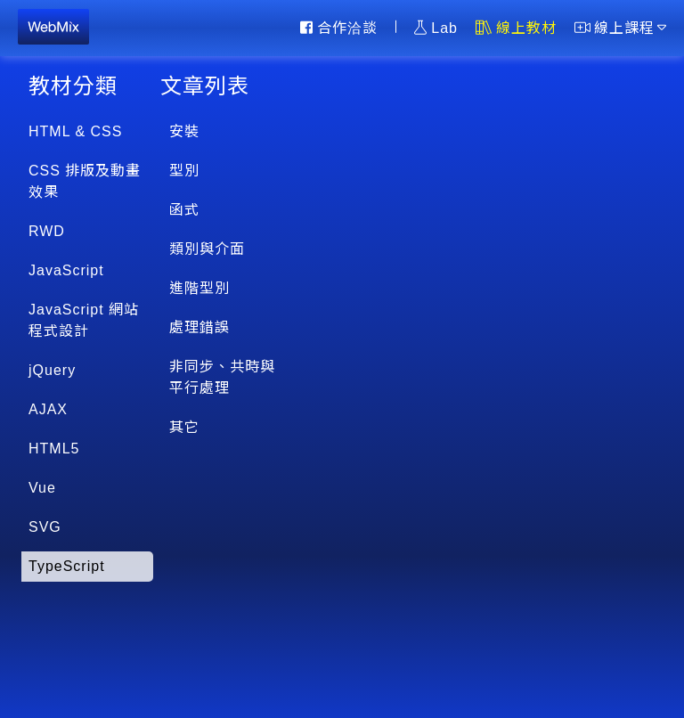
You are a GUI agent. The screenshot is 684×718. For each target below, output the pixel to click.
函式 (184, 209)
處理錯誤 (199, 327)
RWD (46, 231)
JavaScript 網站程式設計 (83, 320)
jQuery (52, 370)
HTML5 (53, 448)
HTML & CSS (75, 131)
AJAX (48, 409)
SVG (44, 526)
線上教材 (516, 28)
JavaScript (66, 270)
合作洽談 (339, 28)
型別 (184, 170)
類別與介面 (207, 249)
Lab (436, 28)
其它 (184, 427)
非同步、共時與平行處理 (222, 377)
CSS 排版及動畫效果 (84, 181)
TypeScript (66, 566)
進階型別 (199, 288)
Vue (42, 487)
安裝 (184, 131)
